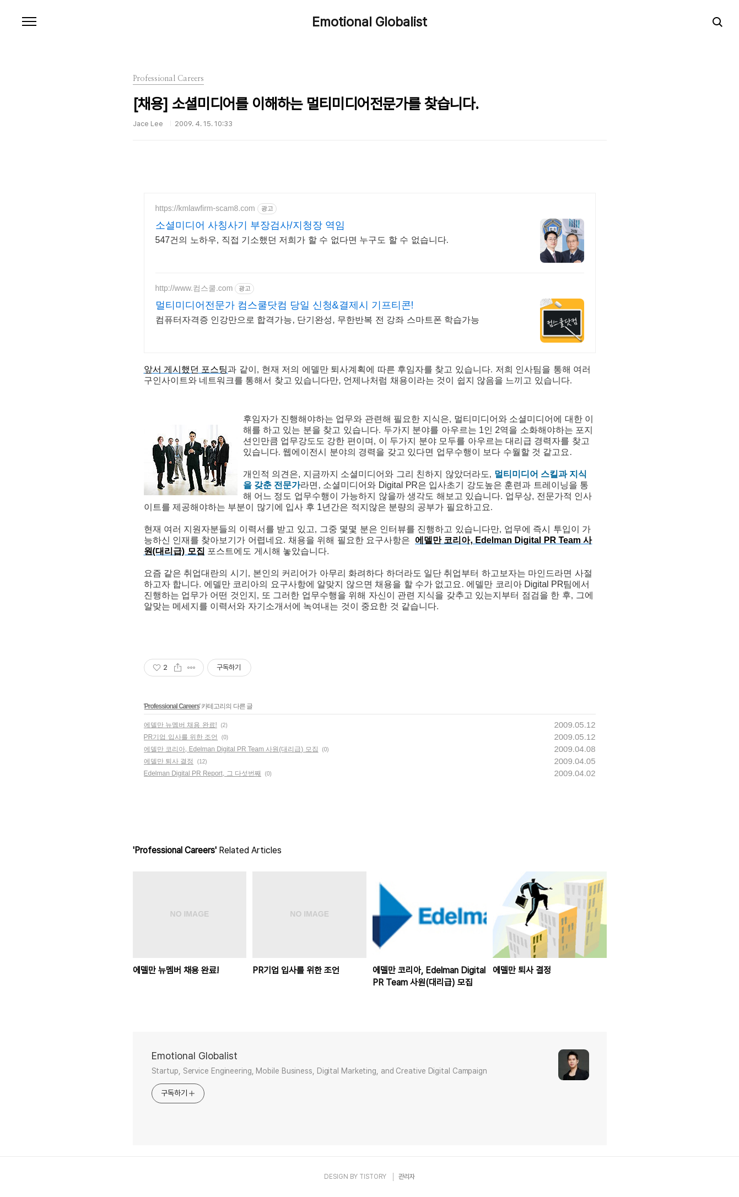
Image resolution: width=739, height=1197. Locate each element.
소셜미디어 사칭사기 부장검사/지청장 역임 (250, 225)
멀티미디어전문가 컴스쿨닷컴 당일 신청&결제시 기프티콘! (284, 305)
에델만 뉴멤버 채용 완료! (180, 725)
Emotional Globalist (369, 22)
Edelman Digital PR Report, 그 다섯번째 (202, 773)
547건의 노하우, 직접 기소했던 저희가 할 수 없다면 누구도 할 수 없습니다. (302, 240)
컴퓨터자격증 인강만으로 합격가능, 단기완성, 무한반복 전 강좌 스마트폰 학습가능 (317, 319)
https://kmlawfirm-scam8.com (205, 208)
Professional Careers (171, 706)
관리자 (406, 1176)
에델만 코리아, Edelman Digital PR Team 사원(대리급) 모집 (231, 749)
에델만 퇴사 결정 (169, 761)
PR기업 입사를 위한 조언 (181, 737)
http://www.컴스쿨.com (194, 288)
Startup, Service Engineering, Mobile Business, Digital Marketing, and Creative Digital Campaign (320, 1070)
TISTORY (372, 1176)
